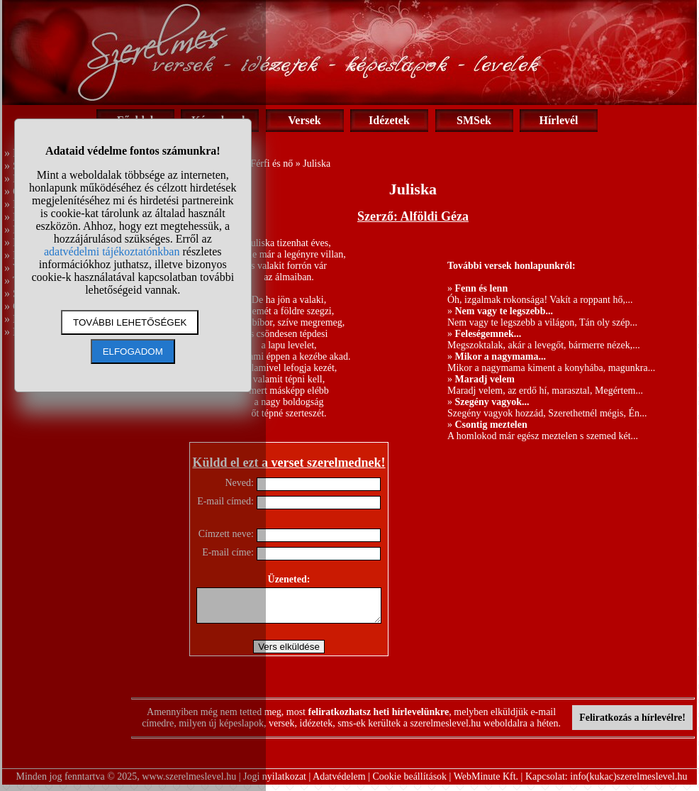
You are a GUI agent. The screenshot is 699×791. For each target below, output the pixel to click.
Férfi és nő (271, 163)
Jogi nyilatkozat (274, 783)
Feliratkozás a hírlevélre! (632, 724)
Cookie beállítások (410, 783)
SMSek (474, 120)
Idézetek (389, 120)
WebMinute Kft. (486, 783)
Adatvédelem (339, 783)
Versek (304, 120)
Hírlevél (558, 120)
